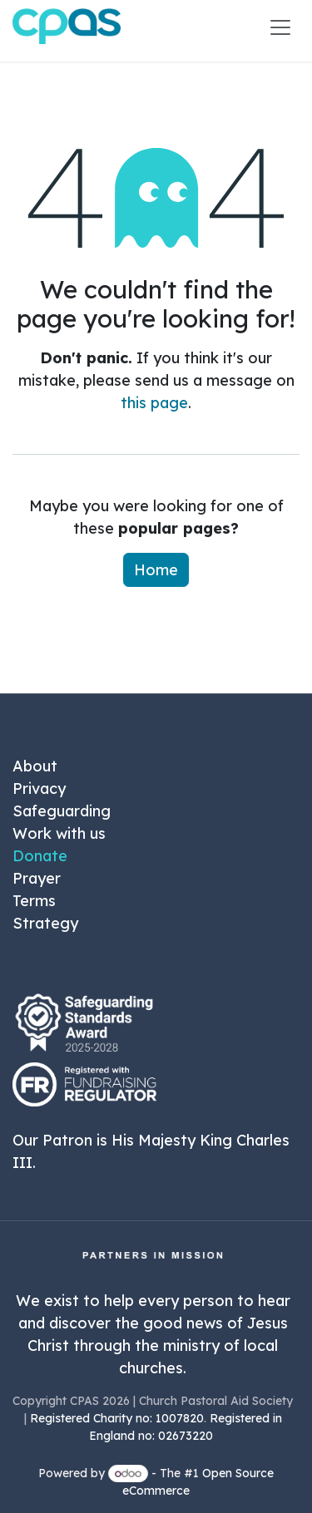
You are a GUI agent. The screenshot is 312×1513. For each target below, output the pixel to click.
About (34, 766)
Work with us (59, 833)
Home (156, 569)
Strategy (45, 923)
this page (154, 402)
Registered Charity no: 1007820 (117, 1418)
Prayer (36, 878)
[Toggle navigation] (280, 27)
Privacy (39, 788)
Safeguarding (61, 811)
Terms (34, 900)
